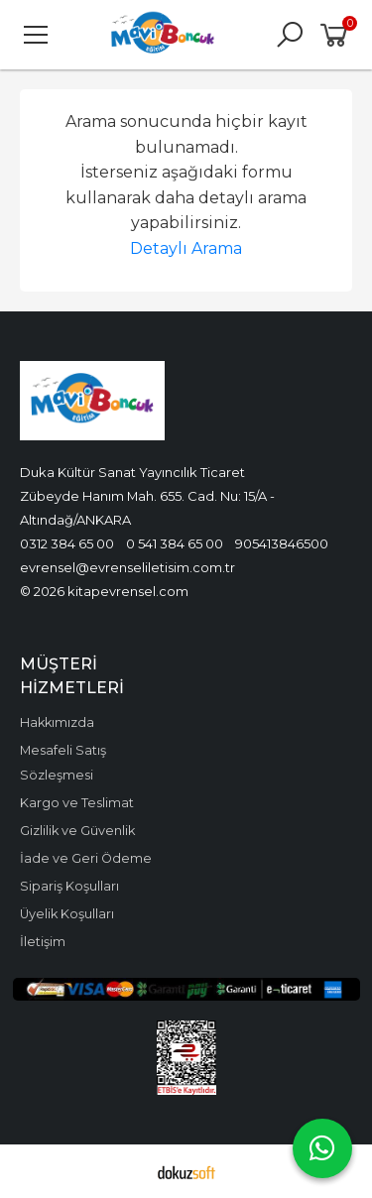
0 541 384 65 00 (174, 543)
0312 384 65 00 (67, 543)
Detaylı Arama (186, 248)
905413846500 (281, 543)
